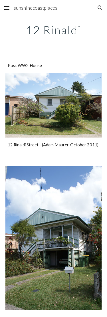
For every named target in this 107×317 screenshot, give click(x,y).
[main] (53, 30)
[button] (7, 8)
